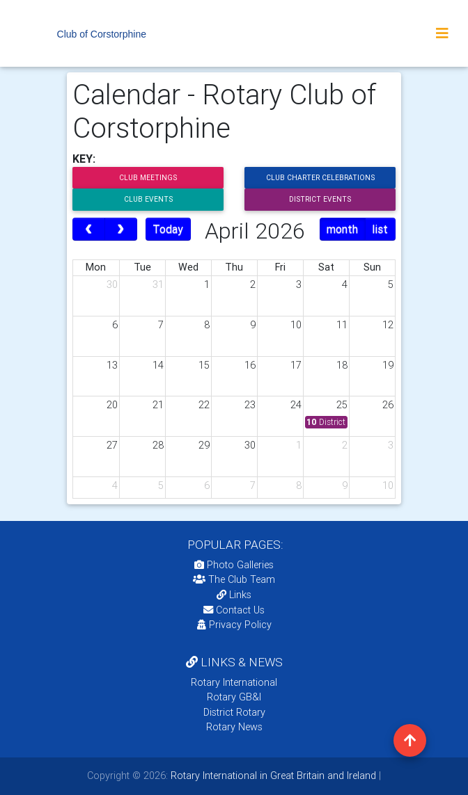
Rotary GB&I (234, 697)
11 (342, 325)
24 (296, 405)
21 (158, 405)
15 (204, 365)
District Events (320, 199)
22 (204, 405)
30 (112, 284)
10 (296, 325)
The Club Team (234, 579)
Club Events (148, 199)
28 (158, 445)
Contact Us (234, 610)
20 (112, 405)
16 (250, 365)
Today (168, 229)
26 (387, 405)
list (380, 229)
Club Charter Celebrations (320, 177)
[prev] (88, 229)
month (342, 229)
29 (204, 445)
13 (112, 365)
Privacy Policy (234, 624)
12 (387, 325)
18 (342, 365)
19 (387, 365)
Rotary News (234, 727)
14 (158, 365)
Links (234, 594)
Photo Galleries (234, 565)
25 (342, 405)
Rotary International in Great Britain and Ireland (272, 775)
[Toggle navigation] (442, 33)
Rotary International (234, 682)
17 (296, 365)
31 (158, 284)
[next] (120, 229)
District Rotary (234, 712)
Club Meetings (148, 177)
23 (250, 405)
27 (112, 445)
